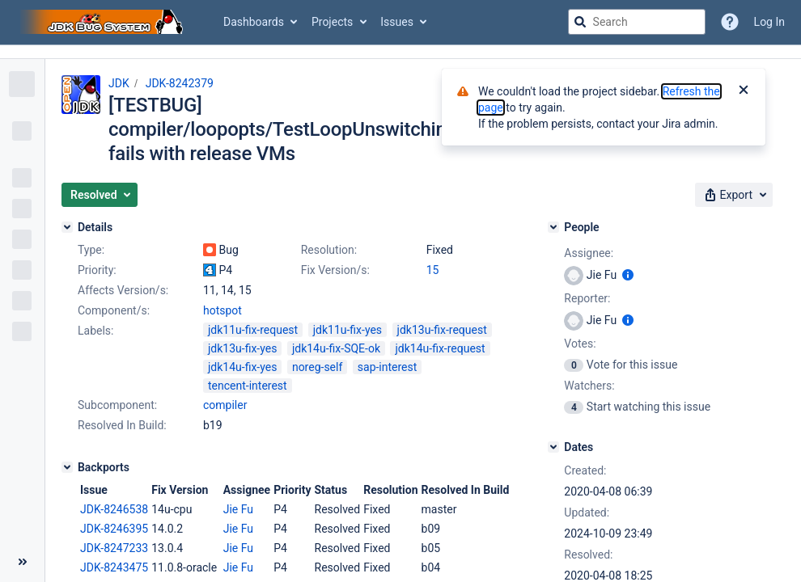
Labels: (95, 330)
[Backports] (67, 467)
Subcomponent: (117, 405)
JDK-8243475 (114, 567)
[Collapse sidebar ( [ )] (22, 562)
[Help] (730, 22)
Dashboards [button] (253, 21)
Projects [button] (332, 21)
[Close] (743, 91)
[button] (99, 195)
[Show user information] (627, 274)
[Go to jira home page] (103, 22)
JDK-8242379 (180, 83)
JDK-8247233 (114, 548)
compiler (225, 405)
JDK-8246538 (114, 509)
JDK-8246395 (114, 528)
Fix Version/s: (335, 270)
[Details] (67, 227)
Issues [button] (396, 21)
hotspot (222, 310)
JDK (118, 83)
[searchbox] (637, 22)
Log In (769, 21)
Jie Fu (238, 509)
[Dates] (553, 447)
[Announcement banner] (400, 52)
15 (432, 270)
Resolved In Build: (122, 425)
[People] (553, 227)
